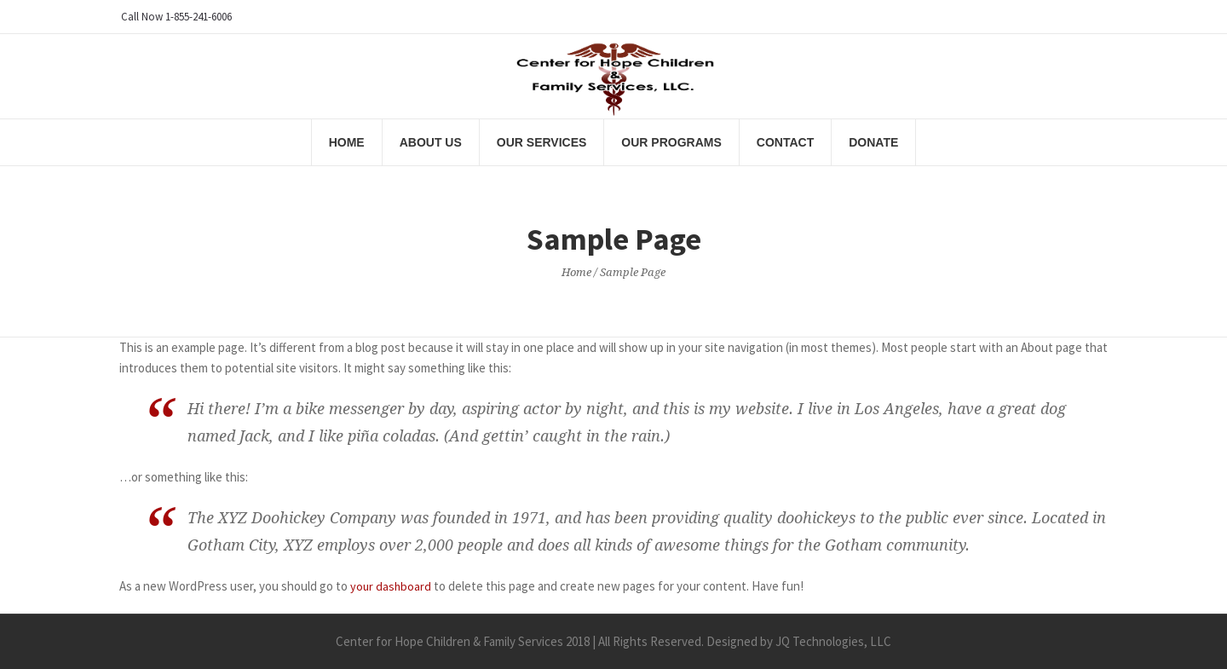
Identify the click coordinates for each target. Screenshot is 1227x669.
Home (576, 272)
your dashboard (390, 586)
